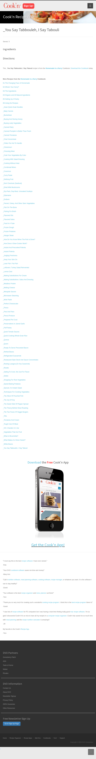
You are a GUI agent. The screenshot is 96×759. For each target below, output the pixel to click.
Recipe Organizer (15, 738)
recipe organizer (27, 593)
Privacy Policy (8, 700)
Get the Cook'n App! (48, 544)
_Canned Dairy (8, 127)
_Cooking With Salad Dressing (14, 159)
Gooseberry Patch (9, 657)
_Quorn (5, 344)
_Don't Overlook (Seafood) (12, 183)
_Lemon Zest (7, 272)
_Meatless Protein (9, 284)
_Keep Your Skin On (10, 259)
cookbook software (17, 570)
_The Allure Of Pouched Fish (13, 396)
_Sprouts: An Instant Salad (12, 388)
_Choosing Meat (9, 151)
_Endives (6, 199)
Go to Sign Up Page (12, 724)
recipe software (27, 561)
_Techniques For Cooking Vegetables (16, 392)
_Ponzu (5, 308)
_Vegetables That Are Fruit (12, 432)
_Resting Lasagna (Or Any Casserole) (16, 364)
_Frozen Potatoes (9, 231)
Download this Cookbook (79, 68)
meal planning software (29, 580)
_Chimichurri (7, 147)
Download (34, 462)
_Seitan (5, 376)
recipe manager (56, 580)
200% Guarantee (9, 704)
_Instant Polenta (9, 251)
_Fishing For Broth (9, 211)
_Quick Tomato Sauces (11, 332)
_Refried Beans (8, 352)
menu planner (41, 593)
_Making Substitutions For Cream (15, 276)
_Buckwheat (7, 115)
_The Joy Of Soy (9, 400)
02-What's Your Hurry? (11, 87)
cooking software (44, 580)
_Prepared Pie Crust (10, 320)
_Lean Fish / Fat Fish (10, 263)
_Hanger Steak (8, 235)
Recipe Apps (28, 738)
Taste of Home (8, 665)
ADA (4, 661)
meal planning (11, 620)
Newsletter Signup (9, 696)
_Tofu (5, 416)
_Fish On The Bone (10, 207)
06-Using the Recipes (10, 103)
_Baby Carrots (8, 111)
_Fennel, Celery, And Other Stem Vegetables (19, 203)
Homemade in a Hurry (29, 79)
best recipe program (79, 602)
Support (62, 738)
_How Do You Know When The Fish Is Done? (19, 239)
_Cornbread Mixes (9, 167)
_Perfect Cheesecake (10, 304)
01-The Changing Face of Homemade (16, 83)
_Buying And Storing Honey (13, 119)
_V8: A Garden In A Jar (11, 428)
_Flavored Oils (8, 215)
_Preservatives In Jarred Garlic (14, 324)
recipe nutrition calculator (31, 620)
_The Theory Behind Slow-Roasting (15, 408)
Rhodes (5, 673)
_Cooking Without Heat (11, 163)
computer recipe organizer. (57, 616)
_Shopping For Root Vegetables (14, 380)
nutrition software (14, 580)
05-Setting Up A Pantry (11, 99)
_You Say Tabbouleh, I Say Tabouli (15, 448)
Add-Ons (37, 738)
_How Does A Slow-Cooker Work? (15, 243)
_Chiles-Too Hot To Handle (12, 143)
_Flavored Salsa (9, 219)
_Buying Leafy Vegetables (12, 123)
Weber (5, 669)
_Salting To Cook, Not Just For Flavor (16, 372)
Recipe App (25, 629)
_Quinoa (6, 340)
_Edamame (7, 195)
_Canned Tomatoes (10, 135)
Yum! (55, 738)
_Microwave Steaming (11, 296)
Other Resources (9, 708)
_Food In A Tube (9, 223)
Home (5, 738)
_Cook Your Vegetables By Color (14, 155)
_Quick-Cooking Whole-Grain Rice (15, 336)
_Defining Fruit (8, 179)
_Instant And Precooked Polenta (14, 247)
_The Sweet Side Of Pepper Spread (15, 404)
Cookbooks (47, 738)
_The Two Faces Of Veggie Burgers (15, 412)
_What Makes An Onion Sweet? (14, 440)
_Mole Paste (7, 300)
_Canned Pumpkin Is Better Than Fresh (17, 131)
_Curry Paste (7, 175)
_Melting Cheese (9, 288)
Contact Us (7, 688)
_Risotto (6, 368)
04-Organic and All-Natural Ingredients (16, 95)
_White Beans (8, 444)
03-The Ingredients (9, 91)
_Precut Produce (9, 316)
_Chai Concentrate (9, 139)
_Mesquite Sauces (9, 292)
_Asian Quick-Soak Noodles (13, 107)
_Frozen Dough (8, 227)
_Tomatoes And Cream (11, 420)
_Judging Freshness (10, 255)
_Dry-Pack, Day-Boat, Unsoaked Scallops (17, 191)
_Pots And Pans (8, 312)
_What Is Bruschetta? (10, 436)
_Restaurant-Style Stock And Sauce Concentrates (20, 360)
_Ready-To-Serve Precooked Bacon (15, 348)
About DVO (7, 692)
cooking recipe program (50, 602)
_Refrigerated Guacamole (12, 356)
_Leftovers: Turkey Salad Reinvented (16, 268)
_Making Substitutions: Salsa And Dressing (18, 280)
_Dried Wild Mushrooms (11, 187)
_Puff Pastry (7, 328)
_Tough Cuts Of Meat (10, 424)
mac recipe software (77, 612)
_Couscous (7, 171)
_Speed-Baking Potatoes (12, 384)
